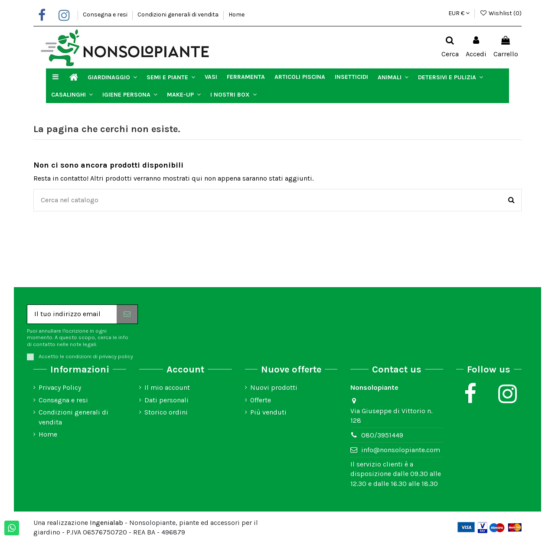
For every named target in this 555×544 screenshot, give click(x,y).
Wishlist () (501, 13)
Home (237, 14)
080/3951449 (382, 435)
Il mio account (167, 387)
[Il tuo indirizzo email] (72, 314)
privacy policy (116, 356)
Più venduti (268, 412)
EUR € (459, 13)
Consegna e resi (106, 14)
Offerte (260, 400)
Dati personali (166, 400)
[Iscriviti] (127, 314)
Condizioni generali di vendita (178, 14)
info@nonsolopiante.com (400, 450)
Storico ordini (166, 412)
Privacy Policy (60, 387)
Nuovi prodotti (273, 387)
